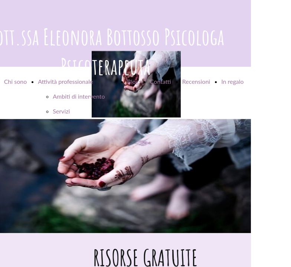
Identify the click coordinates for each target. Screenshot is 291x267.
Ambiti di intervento (79, 96)
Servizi (61, 111)
